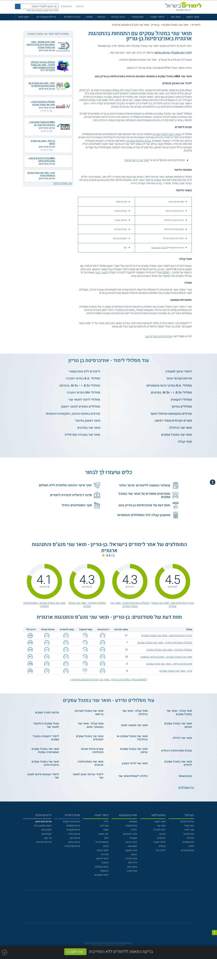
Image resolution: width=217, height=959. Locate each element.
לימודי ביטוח (102, 850)
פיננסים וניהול (101, 842)
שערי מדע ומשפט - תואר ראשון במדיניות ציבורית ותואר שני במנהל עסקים (40, 44)
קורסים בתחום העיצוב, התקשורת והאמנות (73, 413)
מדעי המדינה (131, 858)
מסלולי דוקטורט (181, 399)
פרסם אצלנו (66, 6)
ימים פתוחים (188, 842)
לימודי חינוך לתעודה (178, 371)
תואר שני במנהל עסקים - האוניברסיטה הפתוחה (44, 604)
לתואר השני (101, 272)
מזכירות (104, 854)
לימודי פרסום (102, 858)
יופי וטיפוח (103, 834)
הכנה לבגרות (118, 17)
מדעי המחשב (131, 850)
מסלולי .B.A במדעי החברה (83, 378)
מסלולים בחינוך (181, 406)
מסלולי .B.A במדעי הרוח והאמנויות (169, 385)
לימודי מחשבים (101, 875)
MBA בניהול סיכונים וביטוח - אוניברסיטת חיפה (41, 160)
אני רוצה (76, 951)
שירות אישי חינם (47, 50)
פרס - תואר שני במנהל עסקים (176, 671)
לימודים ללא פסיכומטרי (84, 371)
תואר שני (176, 17)
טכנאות (105, 862)
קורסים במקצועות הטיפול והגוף (171, 413)
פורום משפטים (73, 825)
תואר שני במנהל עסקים (176, 25)
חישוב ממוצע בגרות (43, 825)
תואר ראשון (192, 17)
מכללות (190, 838)
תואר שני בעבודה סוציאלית (82, 434)
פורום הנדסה (74, 842)
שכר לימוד (189, 829)
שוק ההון (104, 825)
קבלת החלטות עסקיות (139, 141)
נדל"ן (106, 821)
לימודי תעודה (157, 17)
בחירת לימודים (72, 17)
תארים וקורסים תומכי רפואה (173, 420)
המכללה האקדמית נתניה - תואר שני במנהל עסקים (42, 103)
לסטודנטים (47, 834)
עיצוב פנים (132, 867)
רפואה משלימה (101, 867)
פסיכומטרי (137, 17)
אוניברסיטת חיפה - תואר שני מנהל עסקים (169, 664)
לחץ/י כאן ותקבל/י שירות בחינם (173, 53)
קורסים (162, 846)
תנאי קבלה (185, 441)
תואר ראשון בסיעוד (87, 420)
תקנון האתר (46, 829)
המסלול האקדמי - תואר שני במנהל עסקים (87, 604)
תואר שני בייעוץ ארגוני (136, 160)
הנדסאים (161, 838)
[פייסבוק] (106, 908)
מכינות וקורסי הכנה (179, 378)
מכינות (162, 834)
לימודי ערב (160, 850)
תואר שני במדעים (88, 427)
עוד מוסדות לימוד (62, 183)
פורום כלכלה (74, 834)
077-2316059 (48, 70)
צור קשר (48, 838)
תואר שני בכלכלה (180, 427)
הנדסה (134, 854)
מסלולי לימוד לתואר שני (84, 399)
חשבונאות (132, 846)
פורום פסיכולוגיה (72, 846)
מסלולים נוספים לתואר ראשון (80, 406)
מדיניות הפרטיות (44, 842)
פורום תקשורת (73, 829)
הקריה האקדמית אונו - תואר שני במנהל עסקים (172, 604)
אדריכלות (132, 862)
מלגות (89, 17)
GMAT (166, 272)
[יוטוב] (112, 908)
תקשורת (133, 838)
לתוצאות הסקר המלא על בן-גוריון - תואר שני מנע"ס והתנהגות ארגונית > (108, 679)
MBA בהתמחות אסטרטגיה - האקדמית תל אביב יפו (41, 123)
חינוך (106, 838)
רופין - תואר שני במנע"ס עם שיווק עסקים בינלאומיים (41, 84)
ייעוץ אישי (23, 17)
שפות (105, 829)
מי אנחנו (79, 6)
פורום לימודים (187, 850)
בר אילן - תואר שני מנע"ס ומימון (43, 142)
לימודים (196, 25)
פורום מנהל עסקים (71, 821)
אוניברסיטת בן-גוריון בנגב (158, 336)
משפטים (133, 821)
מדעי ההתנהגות (130, 834)
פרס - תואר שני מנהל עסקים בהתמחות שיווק (41, 174)
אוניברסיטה (188, 834)
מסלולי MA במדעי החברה (83, 392)
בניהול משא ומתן (158, 247)
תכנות (105, 846)
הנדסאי (101, 17)
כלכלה (134, 829)
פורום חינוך (75, 838)
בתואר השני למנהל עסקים (167, 134)
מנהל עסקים (131, 825)
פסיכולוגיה (132, 871)
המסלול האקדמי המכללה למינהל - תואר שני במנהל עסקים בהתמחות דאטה (43, 64)
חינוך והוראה (131, 842)
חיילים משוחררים (46, 17)
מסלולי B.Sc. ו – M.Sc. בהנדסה (79, 385)
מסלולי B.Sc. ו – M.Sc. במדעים (171, 392)
